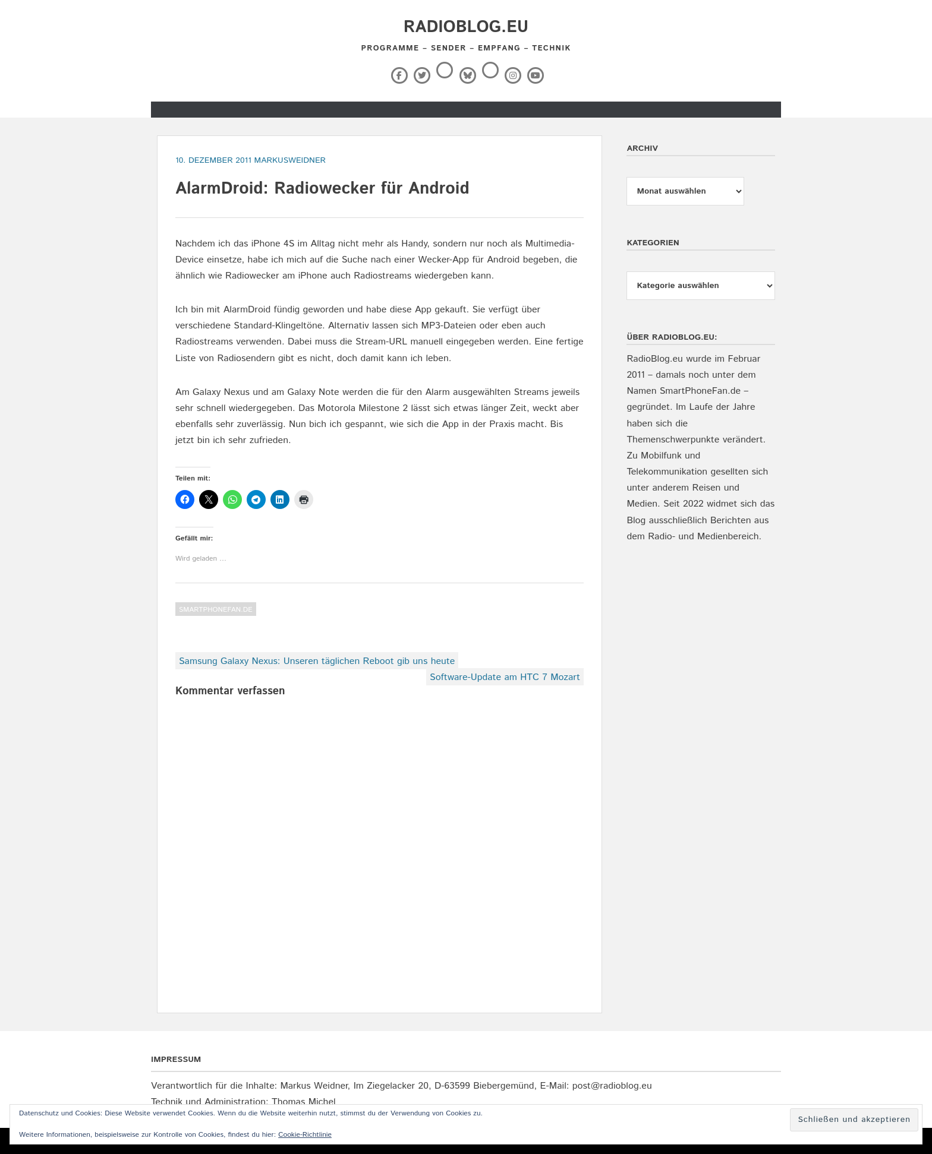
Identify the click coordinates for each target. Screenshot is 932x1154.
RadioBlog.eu (466, 27)
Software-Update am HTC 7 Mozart (505, 677)
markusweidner (290, 160)
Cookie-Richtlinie (305, 1135)
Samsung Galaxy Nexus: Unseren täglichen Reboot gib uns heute (317, 661)
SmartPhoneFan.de (216, 610)
